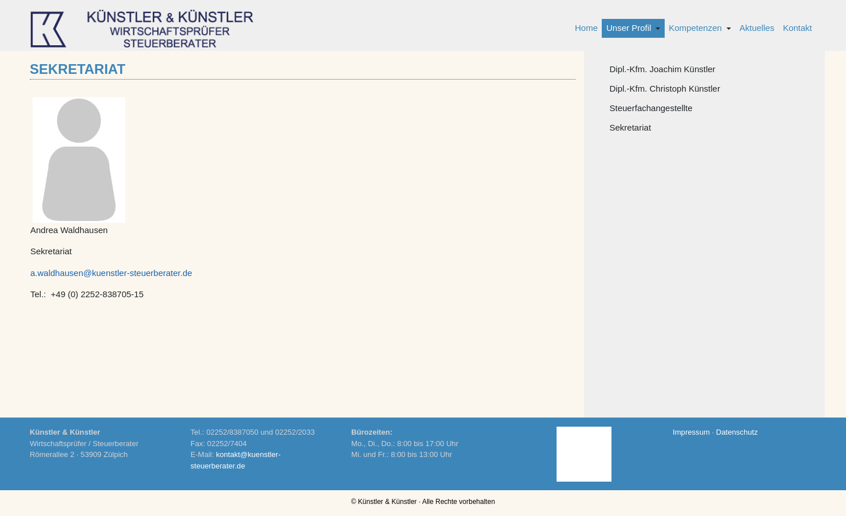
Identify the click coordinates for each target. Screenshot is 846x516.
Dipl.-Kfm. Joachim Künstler (663, 69)
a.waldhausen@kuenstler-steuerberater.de (111, 273)
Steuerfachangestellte (651, 108)
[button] (633, 28)
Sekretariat (631, 127)
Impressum (691, 432)
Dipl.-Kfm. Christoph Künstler (665, 88)
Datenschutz (737, 432)
